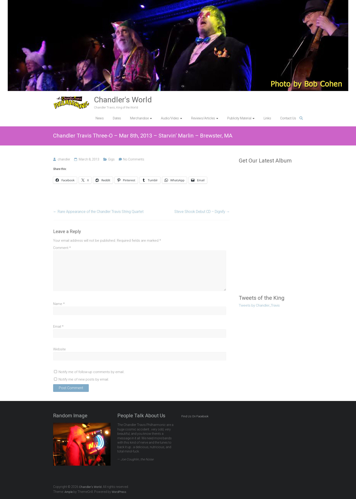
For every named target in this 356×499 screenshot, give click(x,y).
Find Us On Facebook (194, 416)
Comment (62, 248)
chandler (64, 159)
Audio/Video (170, 118)
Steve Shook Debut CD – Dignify (202, 211)
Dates (117, 118)
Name (59, 304)
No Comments (133, 159)
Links (267, 118)
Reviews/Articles (203, 118)
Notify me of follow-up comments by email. (91, 372)
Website (59, 349)
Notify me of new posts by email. (84, 379)
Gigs (111, 159)
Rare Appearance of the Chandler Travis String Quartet (98, 211)
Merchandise (139, 118)
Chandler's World (123, 99)
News (100, 118)
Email (58, 326)
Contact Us (288, 118)
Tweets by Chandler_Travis (259, 305)
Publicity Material (239, 118)
